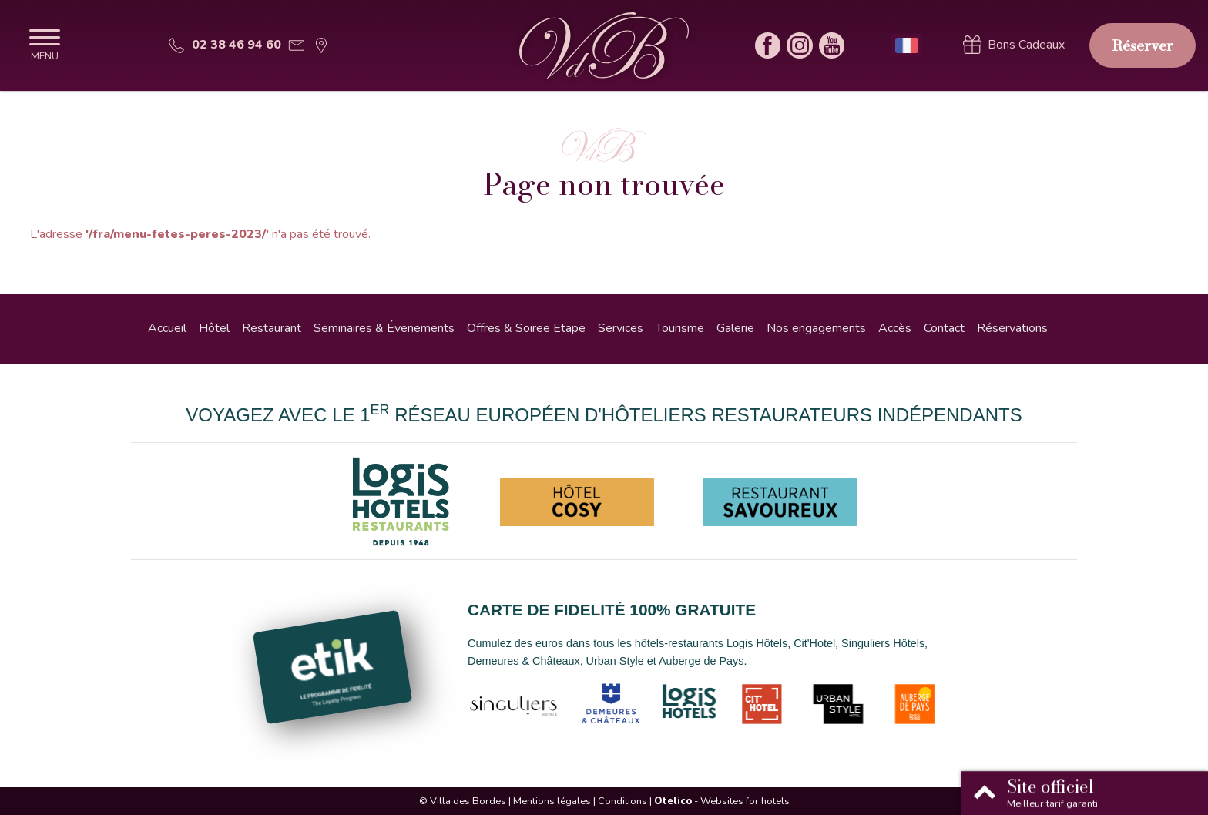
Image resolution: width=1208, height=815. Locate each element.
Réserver (1142, 45)
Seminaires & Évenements (384, 328)
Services (620, 328)
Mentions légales (552, 801)
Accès (894, 328)
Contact (944, 328)
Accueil (167, 328)
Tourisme (680, 328)
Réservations (1012, 328)
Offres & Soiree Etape (526, 328)
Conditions (622, 801)
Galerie (735, 328)
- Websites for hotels (722, 801)
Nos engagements (816, 328)
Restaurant (271, 328)
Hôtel (214, 328)
